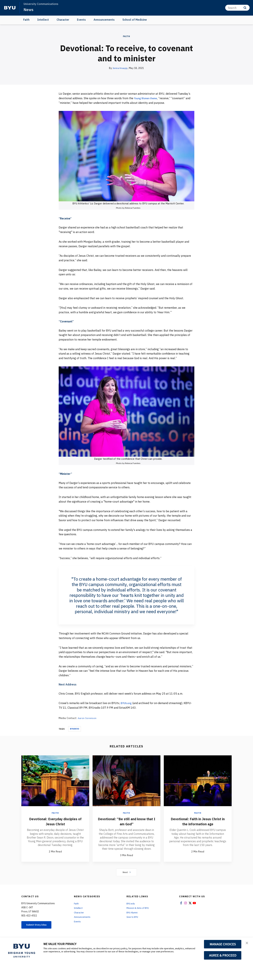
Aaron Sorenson (87, 717)
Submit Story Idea (39, 925)
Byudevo (74, 728)
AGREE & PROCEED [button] (222, 955)
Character (63, 19)
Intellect (43, 19)
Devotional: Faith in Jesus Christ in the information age (197, 821)
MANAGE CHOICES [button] (223, 944)
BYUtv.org (127, 703)
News (29, 9)
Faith (26, 19)
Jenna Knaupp (120, 68)
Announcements (104, 19)
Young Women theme (147, 98)
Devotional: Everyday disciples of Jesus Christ (55, 821)
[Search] (237, 8)
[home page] (10, 7)
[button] (247, 943)
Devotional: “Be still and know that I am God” (126, 821)
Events (81, 19)
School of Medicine (134, 19)
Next (126, 872)
